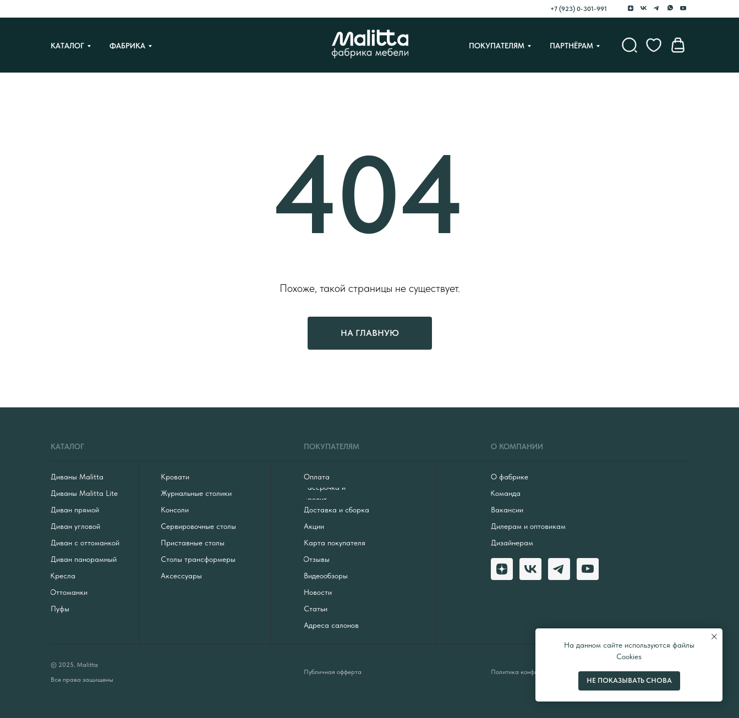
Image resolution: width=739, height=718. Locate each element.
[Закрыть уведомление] (714, 636)
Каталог (67, 45)
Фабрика (127, 45)
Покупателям (496, 45)
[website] (629, 45)
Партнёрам (571, 45)
